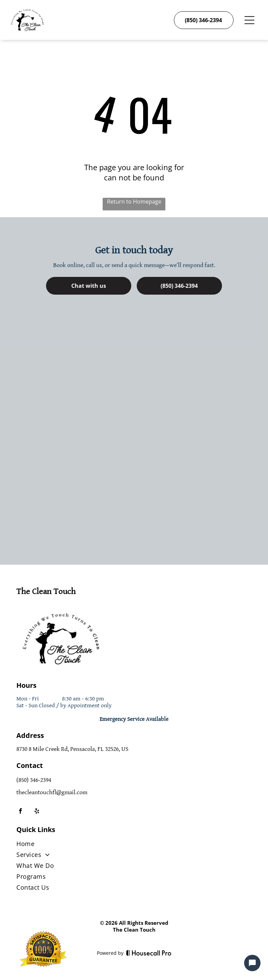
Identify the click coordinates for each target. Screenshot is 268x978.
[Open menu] (249, 20)
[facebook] (20, 812)
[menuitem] (134, 845)
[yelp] (37, 812)
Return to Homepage (134, 201)
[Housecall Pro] (149, 952)
